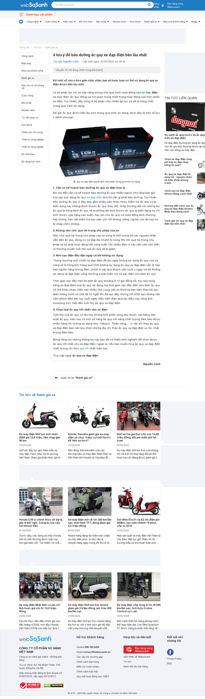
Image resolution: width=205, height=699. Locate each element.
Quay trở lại (77, 377)
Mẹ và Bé (101, 21)
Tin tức (38, 47)
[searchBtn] (149, 5)
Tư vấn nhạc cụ (30, 117)
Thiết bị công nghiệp (33, 139)
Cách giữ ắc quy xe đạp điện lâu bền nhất (178, 222)
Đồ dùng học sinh (31, 161)
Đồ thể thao (85, 21)
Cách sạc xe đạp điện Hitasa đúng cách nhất (178, 192)
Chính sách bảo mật (87, 671)
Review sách (119, 21)
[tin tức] (21, 22)
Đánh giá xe (150, 21)
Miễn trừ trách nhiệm (88, 666)
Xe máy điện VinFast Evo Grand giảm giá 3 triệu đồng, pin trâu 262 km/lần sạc (89, 608)
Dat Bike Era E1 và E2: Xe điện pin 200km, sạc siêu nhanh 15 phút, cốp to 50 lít (138, 522)
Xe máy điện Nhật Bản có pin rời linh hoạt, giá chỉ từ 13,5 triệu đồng (39, 608)
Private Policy (174, 658)
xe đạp (146, 92)
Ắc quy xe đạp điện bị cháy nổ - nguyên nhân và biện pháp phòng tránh (178, 178)
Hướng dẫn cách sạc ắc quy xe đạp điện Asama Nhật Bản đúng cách (179, 208)
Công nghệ (32, 21)
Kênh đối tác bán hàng (136, 666)
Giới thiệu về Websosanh (137, 656)
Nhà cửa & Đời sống (174, 21)
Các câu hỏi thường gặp (90, 657)
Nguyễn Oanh (152, 363)
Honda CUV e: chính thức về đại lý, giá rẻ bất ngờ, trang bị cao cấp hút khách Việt (41, 522)
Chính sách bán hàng (88, 662)
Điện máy (68, 21)
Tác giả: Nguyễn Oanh (66, 61)
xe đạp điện (94, 197)
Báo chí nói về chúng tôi (33, 87)
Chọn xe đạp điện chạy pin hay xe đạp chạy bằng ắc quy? (178, 162)
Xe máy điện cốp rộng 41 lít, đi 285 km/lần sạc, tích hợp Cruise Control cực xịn (139, 608)
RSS (169, 663)
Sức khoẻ (135, 21)
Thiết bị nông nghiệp (33, 147)
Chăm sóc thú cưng (32, 132)
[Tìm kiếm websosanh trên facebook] (170, 652)
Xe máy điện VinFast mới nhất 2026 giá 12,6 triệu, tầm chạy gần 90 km (39, 437)
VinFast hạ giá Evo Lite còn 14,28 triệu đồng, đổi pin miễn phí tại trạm (138, 437)
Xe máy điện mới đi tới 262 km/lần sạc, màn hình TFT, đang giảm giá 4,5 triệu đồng (89, 522)
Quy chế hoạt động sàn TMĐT (93, 676)
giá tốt (84, 348)
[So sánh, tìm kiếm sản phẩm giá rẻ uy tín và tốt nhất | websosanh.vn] (33, 5)
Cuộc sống (51, 21)
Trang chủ (24, 47)
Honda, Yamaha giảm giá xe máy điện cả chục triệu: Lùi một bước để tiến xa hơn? (89, 437)
